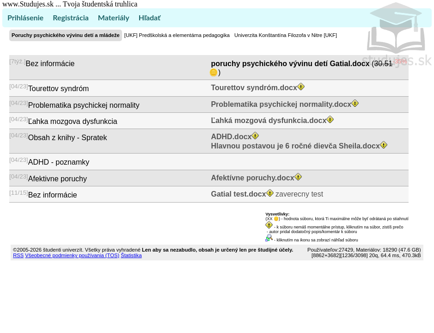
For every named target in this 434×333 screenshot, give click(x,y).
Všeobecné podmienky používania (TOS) (72, 255)
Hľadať (149, 17)
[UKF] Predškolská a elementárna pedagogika (177, 35)
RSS (18, 255)
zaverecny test (266, 194)
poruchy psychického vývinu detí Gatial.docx (290, 64)
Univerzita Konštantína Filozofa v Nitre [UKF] (285, 35)
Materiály (113, 17)
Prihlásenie (25, 17)
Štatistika (131, 255)
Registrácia (71, 17)
